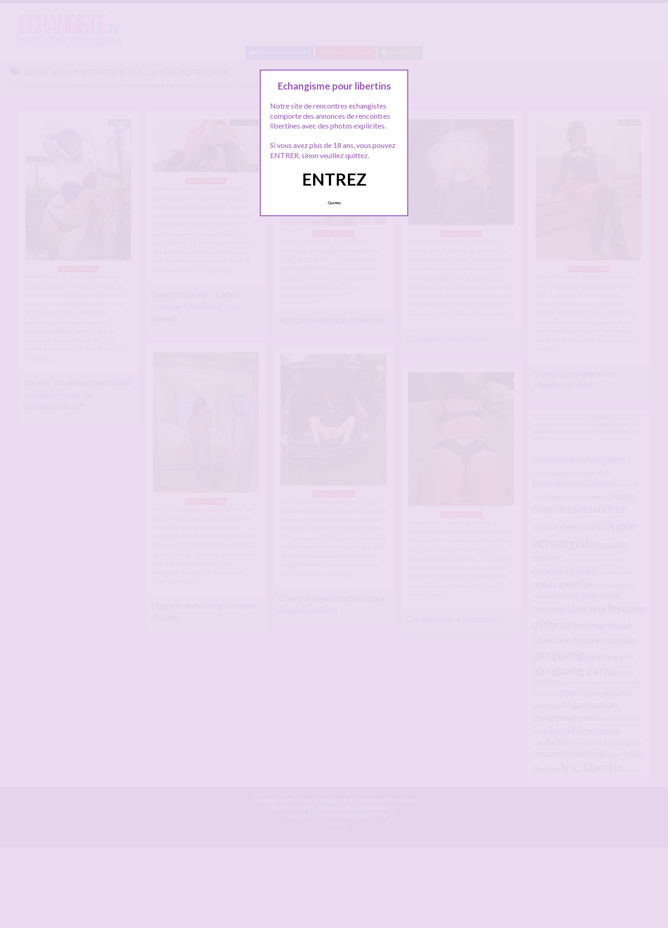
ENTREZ (334, 179)
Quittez (334, 202)
